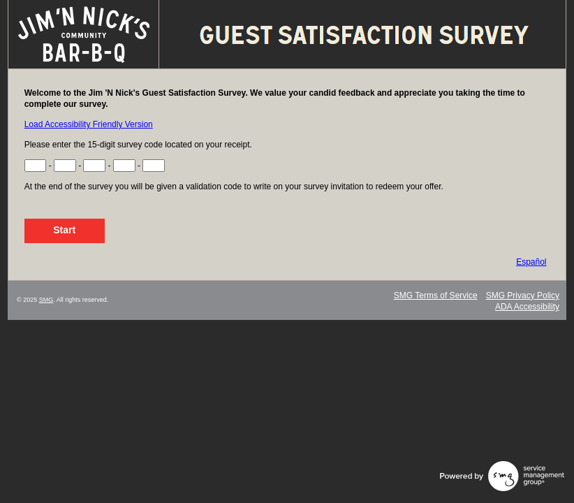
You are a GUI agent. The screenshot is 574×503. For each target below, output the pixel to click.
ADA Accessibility (527, 307)
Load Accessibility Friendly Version (88, 124)
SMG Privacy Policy (522, 295)
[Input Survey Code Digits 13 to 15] (153, 165)
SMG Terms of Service (436, 295)
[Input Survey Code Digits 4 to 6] (65, 165)
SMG (46, 299)
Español (531, 262)
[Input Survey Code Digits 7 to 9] (94, 165)
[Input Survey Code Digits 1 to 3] (35, 165)
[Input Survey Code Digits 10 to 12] (124, 165)
